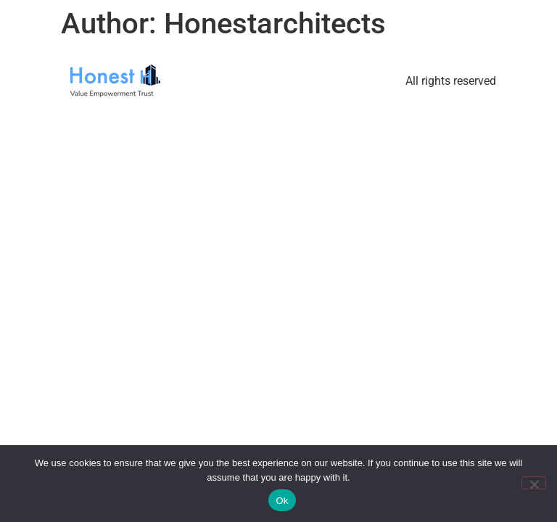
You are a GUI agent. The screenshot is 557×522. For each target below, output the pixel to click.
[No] (533, 482)
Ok (282, 500)
